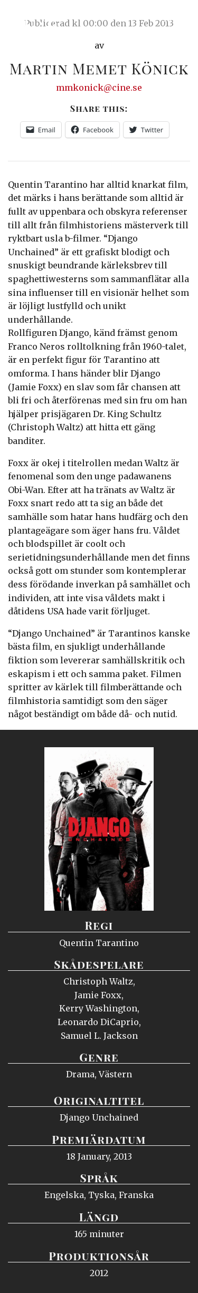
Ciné (33, 18)
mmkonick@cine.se (99, 87)
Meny (177, 18)
